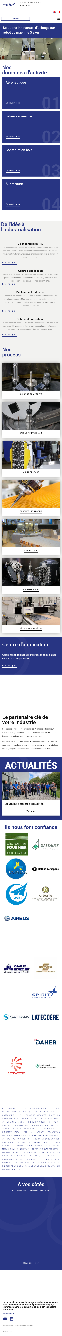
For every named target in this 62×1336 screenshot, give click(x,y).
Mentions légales (10, 1325)
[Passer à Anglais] (54, 12)
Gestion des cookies (25, 1325)
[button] (59, 18)
